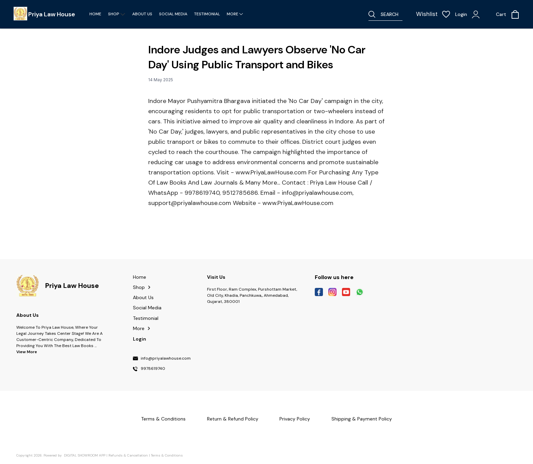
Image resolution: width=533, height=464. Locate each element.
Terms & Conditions (167, 455)
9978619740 (153, 368)
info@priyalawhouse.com (166, 358)
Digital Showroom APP (84, 455)
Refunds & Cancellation (128, 455)
